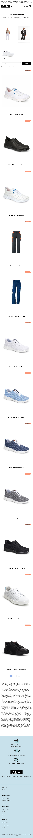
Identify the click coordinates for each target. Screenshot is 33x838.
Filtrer (26, 63)
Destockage (4, 827)
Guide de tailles (5, 822)
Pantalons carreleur (8, 40)
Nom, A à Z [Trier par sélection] (11, 63)
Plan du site (4, 814)
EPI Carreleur (24, 40)
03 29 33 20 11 (8, 2)
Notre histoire (4, 787)
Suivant (19, 676)
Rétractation (4, 812)
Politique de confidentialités (15, 834)
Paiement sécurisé (5, 809)
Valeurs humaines (5, 798)
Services (3, 790)
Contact (16, 2)
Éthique (3, 801)
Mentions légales (5, 834)
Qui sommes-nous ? (6, 785)
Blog (2, 816)
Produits (3, 789)
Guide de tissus (5, 823)
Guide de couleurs (5, 825)
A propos (23, 2)
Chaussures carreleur (8, 58)
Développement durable (6, 800)
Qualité (3, 803)
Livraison (3, 811)
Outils (3, 792)
